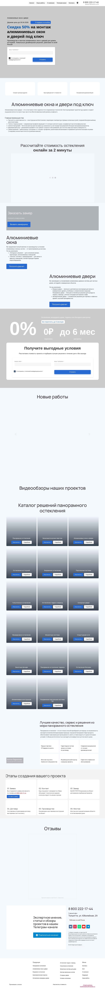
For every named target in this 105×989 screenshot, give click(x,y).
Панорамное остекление (21, 538)
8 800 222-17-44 (91, 2)
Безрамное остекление (52, 570)
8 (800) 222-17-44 (20, 793)
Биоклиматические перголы (52, 538)
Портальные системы (83, 570)
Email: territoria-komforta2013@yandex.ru (87, 985)
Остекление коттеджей (21, 570)
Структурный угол (83, 635)
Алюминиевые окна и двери (83, 538)
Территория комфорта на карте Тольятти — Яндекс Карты (52, 897)
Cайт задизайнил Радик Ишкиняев (76, 946)
